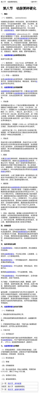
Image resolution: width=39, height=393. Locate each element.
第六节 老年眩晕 (14, 383)
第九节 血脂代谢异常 (16, 389)
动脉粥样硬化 (9, 30)
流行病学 (30, 91)
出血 (12, 262)
